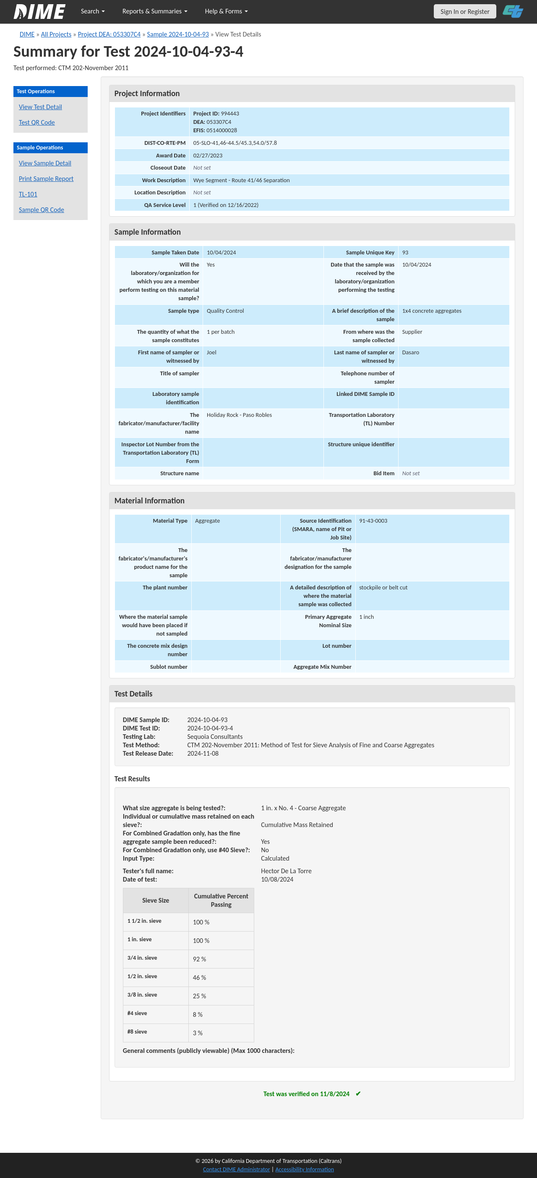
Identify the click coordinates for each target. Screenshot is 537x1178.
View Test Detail (40, 107)
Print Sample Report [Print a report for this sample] (46, 179)
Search (93, 11)
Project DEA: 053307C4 (109, 34)
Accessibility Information (304, 1169)
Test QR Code (37, 122)
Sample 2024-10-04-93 (178, 34)
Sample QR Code (41, 210)
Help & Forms (226, 11)
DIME (27, 34)
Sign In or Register (465, 12)
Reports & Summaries (155, 11)
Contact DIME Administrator (236, 1169)
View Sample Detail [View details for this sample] (45, 163)
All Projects (56, 34)
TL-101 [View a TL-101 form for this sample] (28, 194)
